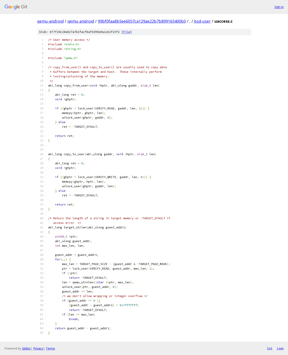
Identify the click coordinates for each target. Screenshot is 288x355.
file (126, 32)
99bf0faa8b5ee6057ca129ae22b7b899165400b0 (142, 21)
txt (269, 348)
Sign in (279, 7)
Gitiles (26, 348)
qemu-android (50, 21)
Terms (50, 348)
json (280, 348)
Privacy (38, 348)
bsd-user (202, 21)
